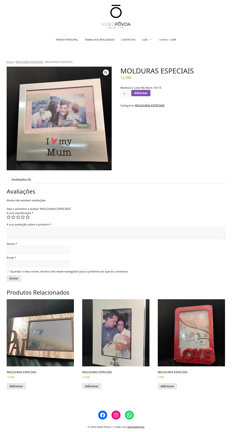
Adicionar (141, 93)
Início (10, 62)
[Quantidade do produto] (125, 94)
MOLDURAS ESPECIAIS (29, 62)
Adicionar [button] (16, 386)
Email (11, 258)
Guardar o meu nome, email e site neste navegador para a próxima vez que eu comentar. (69, 271)
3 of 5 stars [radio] (18, 217)
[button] (106, 72)
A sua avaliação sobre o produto (29, 224)
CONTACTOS (128, 39)
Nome (12, 244)
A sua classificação (20, 213)
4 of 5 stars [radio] (23, 217)
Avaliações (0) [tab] (21, 179)
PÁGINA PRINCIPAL (67, 39)
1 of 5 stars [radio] (9, 217)
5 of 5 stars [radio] (28, 217)
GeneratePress (135, 427)
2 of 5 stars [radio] (13, 217)
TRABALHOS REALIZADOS (100, 39)
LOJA (148, 40)
